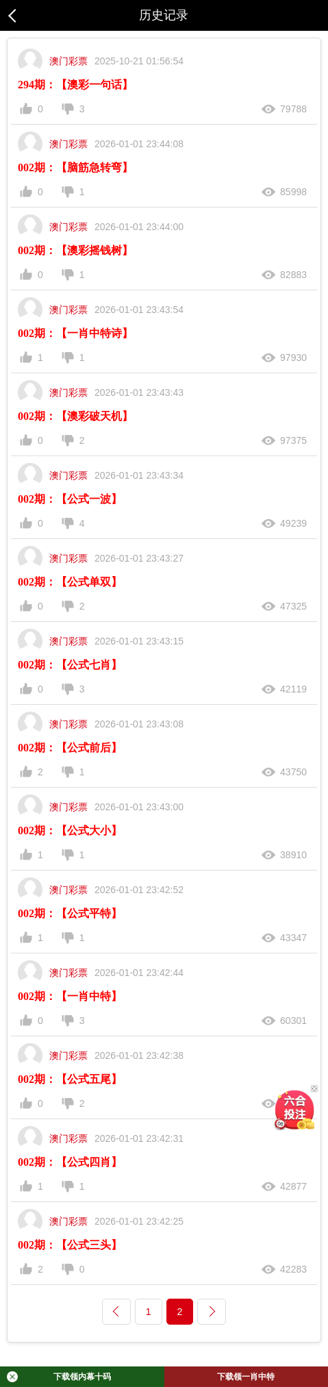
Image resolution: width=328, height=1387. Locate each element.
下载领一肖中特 (246, 1377)
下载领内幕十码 (59, 1376)
